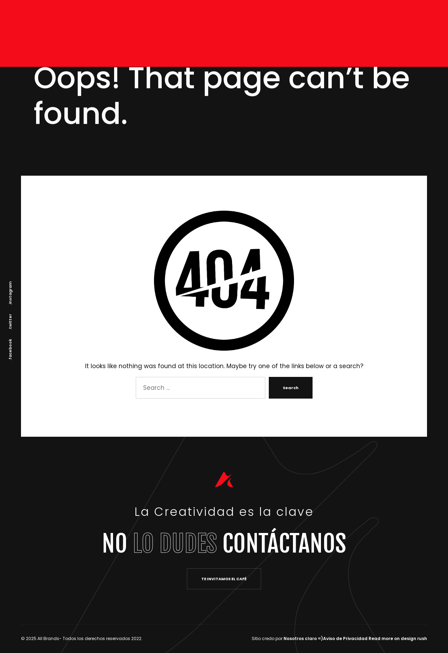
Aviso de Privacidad (345, 638)
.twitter (10, 322)
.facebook (10, 349)
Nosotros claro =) (303, 638)
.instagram (10, 293)
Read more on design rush (398, 638)
